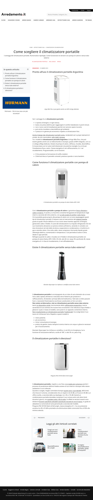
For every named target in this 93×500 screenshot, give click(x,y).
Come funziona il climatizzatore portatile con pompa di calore (15, 79)
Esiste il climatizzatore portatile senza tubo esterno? (15, 84)
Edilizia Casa (54, 490)
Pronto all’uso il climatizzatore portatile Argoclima (15, 74)
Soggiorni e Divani (14, 20)
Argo (59, 61)
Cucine (3, 20)
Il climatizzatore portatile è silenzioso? (14, 89)
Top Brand (88, 20)
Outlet (82, 10)
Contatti (73, 490)
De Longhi (53, 61)
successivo (84, 418)
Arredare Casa (50, 20)
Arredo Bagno (26, 20)
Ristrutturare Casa (64, 20)
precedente (39, 418)
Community (75, 10)
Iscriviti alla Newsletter (83, 490)
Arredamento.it (23, 14)
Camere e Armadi (39, 20)
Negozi (89, 10)
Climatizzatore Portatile (40, 61)
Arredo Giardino (77, 20)
